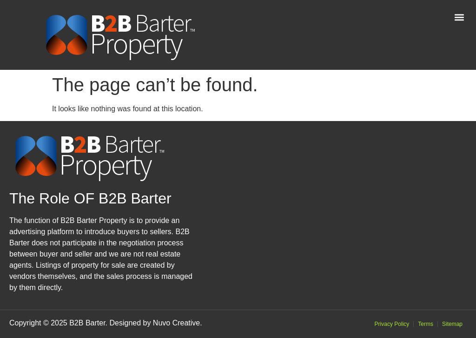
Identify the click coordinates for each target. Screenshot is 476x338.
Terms (425, 324)
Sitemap (452, 324)
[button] (459, 17)
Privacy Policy (392, 324)
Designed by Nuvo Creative (154, 323)
